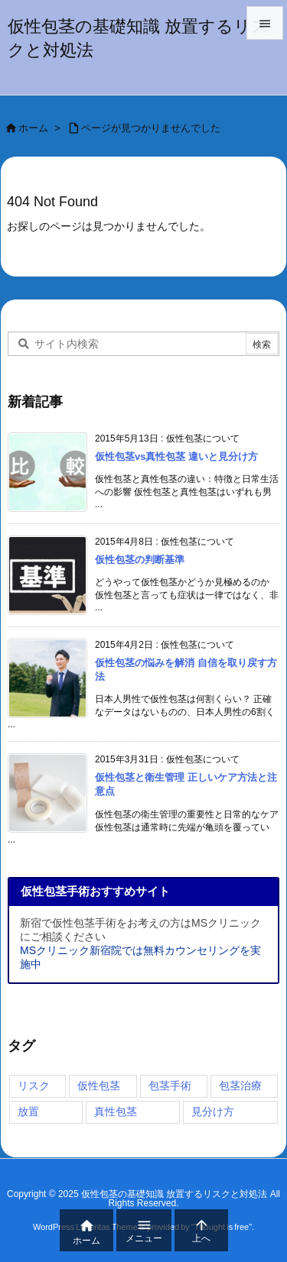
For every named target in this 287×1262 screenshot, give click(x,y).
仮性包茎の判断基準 (139, 559)
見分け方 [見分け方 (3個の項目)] (212, 1111)
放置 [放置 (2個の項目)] (28, 1111)
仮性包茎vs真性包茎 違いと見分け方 (176, 456)
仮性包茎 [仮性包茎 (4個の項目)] (98, 1085)
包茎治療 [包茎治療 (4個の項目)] (240, 1085)
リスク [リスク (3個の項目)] (34, 1085)
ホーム (33, 128)
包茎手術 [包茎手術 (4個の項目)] (169, 1085)
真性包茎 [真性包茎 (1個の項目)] (115, 1111)
